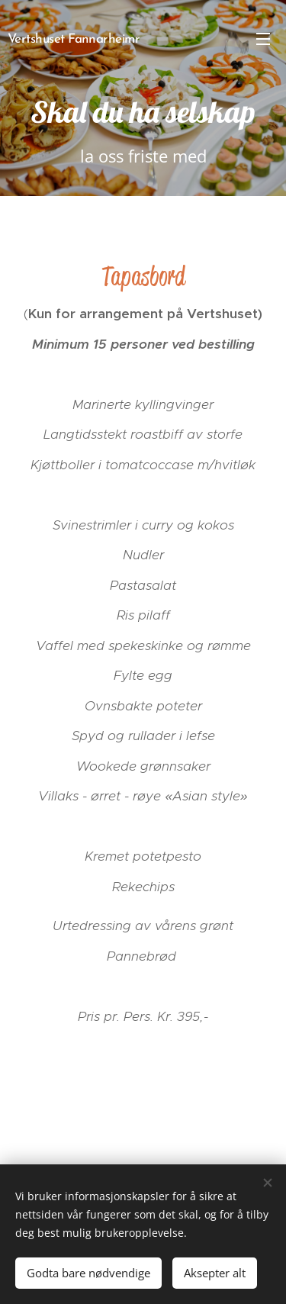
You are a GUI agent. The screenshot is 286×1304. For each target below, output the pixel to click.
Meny (263, 39)
